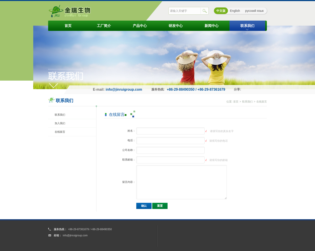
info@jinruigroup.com (124, 89)
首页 (68, 26)
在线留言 (60, 131)
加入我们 (60, 123)
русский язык (254, 10)
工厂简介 (104, 26)
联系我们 (247, 26)
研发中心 (176, 26)
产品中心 (140, 26)
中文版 (221, 10)
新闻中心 (212, 26)
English (235, 10)
